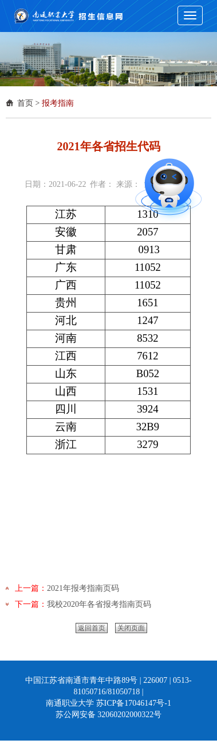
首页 (25, 103)
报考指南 (58, 103)
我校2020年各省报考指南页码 (99, 604)
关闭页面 (131, 628)
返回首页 (91, 628)
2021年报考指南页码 (83, 588)
